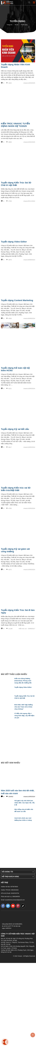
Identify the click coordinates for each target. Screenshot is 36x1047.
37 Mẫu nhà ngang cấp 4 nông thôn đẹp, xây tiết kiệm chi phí (24, 779)
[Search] (29, 2)
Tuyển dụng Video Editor (14, 265)
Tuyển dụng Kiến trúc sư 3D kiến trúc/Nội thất (15, 544)
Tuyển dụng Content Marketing (17, 332)
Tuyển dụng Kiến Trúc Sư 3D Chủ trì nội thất (16, 199)
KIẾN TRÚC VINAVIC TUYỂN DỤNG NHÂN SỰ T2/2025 (15, 132)
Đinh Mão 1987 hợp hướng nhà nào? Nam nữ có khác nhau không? (23, 770)
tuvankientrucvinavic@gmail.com (15, 982)
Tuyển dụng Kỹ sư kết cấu (15, 477)
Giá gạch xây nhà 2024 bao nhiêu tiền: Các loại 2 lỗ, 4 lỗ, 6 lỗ (24, 885)
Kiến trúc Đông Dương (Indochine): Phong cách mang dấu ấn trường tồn (23, 744)
